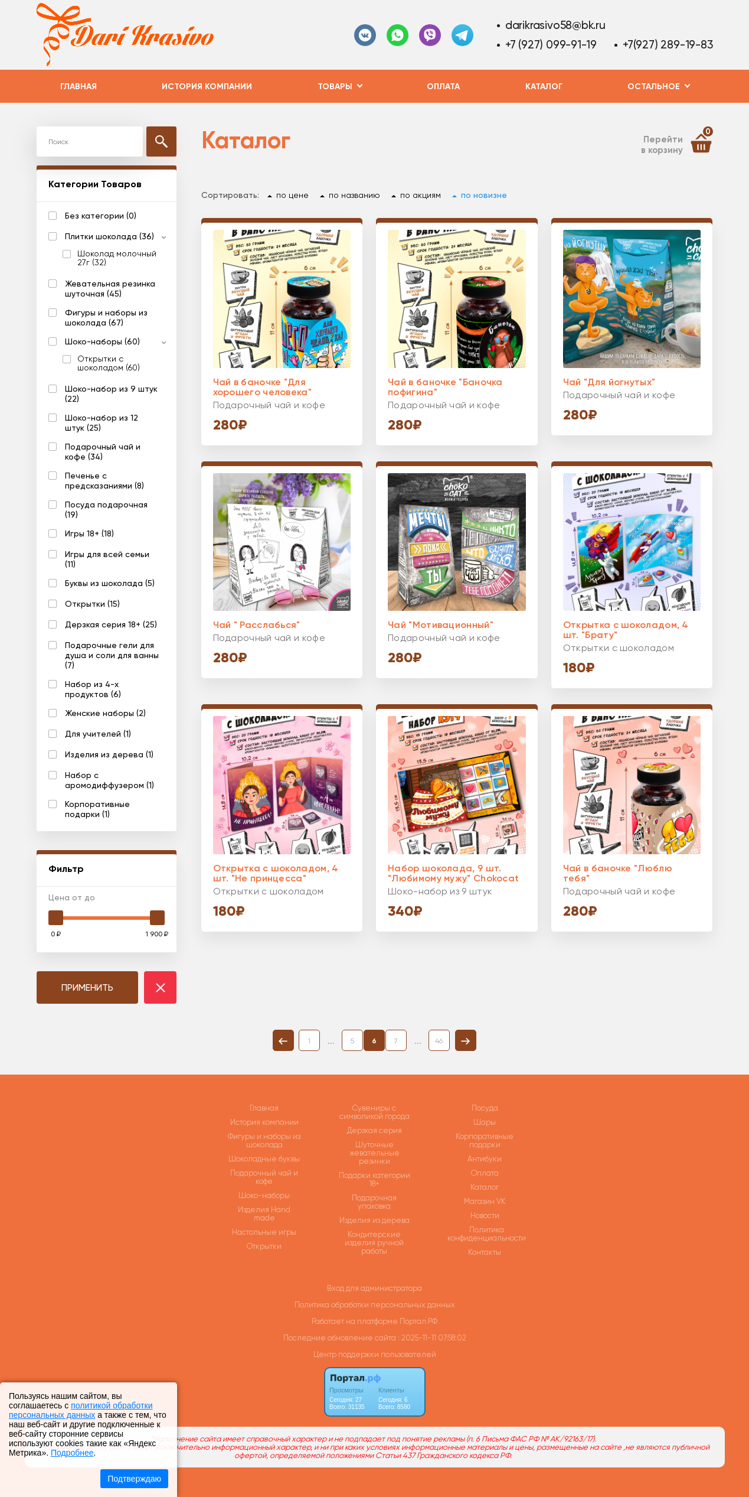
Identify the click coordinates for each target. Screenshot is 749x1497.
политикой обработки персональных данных (80, 1410)
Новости (484, 1216)
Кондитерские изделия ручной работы (374, 1243)
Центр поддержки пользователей (374, 1354)
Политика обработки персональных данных (375, 1304)
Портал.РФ (418, 1321)
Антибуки (484, 1159)
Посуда (485, 1108)
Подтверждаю (134, 1478)
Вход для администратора (374, 1288)
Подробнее (72, 1452)
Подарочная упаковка (374, 1202)
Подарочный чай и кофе (264, 1177)
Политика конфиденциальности (486, 1234)
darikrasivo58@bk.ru (555, 25)
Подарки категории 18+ (374, 1179)
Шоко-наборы (264, 1196)
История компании (207, 87)
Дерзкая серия (374, 1131)
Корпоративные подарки (484, 1140)
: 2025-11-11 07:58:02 (432, 1337)
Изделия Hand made (264, 1214)
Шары (484, 1122)
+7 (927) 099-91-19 (551, 44)
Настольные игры (264, 1232)
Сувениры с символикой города (374, 1112)
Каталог (543, 87)
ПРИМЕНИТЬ (87, 987)
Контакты (484, 1252)
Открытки (264, 1246)
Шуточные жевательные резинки (374, 1153)
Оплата (443, 87)
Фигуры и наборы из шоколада (264, 1140)
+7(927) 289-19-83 (667, 44)
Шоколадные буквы (264, 1159)
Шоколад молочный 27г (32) (116, 258)
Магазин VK (485, 1201)
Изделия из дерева (374, 1220)
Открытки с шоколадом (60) (108, 363)
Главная (78, 87)
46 (439, 1041)
